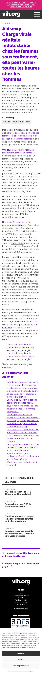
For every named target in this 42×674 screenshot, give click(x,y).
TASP (28, 122)
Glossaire (21, 604)
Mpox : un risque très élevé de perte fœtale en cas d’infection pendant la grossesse (19, 533)
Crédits (21, 598)
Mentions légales (27, 671)
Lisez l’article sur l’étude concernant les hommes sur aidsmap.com (21, 356)
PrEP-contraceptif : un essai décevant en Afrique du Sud (17, 493)
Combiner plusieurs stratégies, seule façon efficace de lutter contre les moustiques (19, 518)
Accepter (21, 653)
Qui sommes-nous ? (21, 596)
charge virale (17, 243)
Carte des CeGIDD (21, 602)
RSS (21, 607)
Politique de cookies (14, 671)
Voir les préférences (21, 666)
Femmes (6, 122)
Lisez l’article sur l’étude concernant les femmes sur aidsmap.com (20, 347)
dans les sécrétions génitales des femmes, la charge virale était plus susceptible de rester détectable (20, 136)
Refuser (21, 660)
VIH (34, 142)
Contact (21, 593)
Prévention (18, 122)
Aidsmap (10, 117)
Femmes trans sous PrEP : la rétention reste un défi (17, 505)
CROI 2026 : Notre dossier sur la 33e (21, 5)
